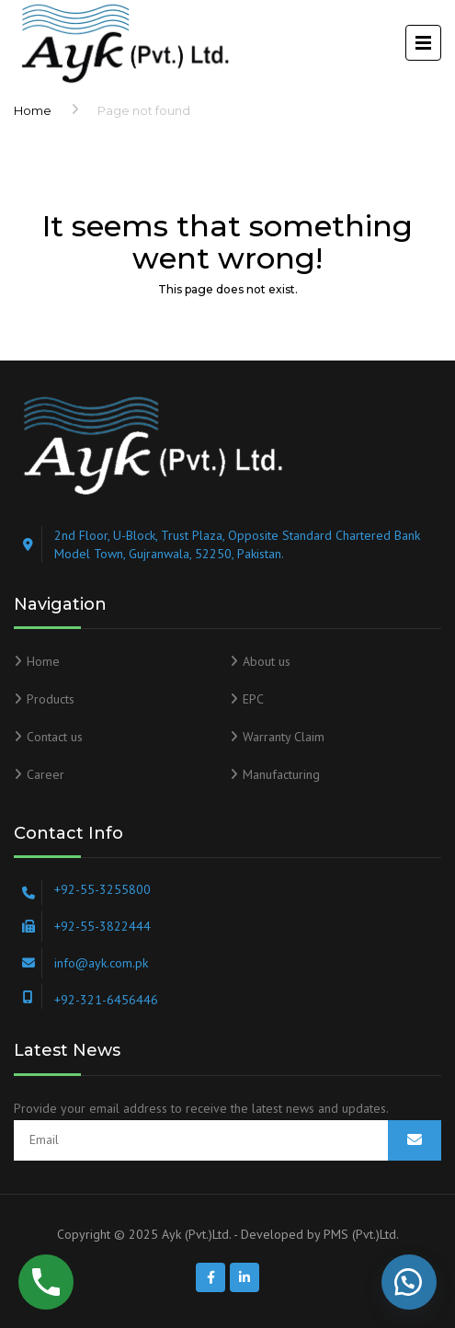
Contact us (55, 736)
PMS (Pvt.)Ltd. (361, 1234)
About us (266, 661)
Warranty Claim (283, 736)
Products (50, 699)
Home (32, 110)
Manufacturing (281, 774)
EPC (253, 699)
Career (45, 774)
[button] (409, 1282)
